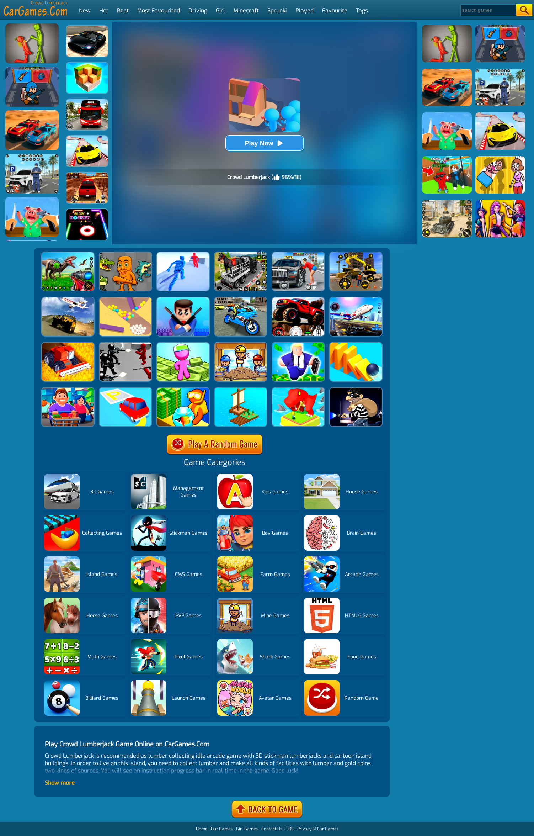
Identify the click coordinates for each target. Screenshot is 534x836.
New (85, 10)
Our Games (222, 829)
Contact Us (271, 829)
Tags (362, 10)
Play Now (264, 143)
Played (304, 10)
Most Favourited (158, 10)
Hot (103, 10)
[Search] (488, 10)
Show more (60, 783)
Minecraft (246, 10)
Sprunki (277, 10)
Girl (220, 10)
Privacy (304, 829)
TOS (290, 829)
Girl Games (247, 829)
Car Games (327, 829)
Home (201, 829)
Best (123, 10)
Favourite (334, 10)
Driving (197, 10)
